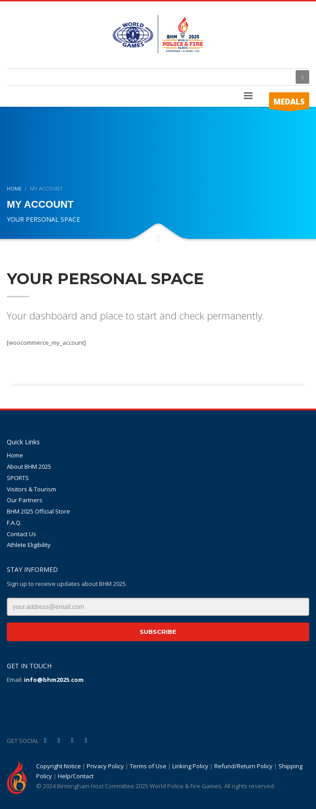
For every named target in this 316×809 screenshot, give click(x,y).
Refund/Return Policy (243, 766)
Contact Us (21, 534)
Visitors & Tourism (31, 489)
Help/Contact (76, 776)
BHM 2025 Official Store (38, 511)
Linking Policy (190, 766)
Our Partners (24, 500)
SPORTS (18, 478)
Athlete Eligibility (29, 545)
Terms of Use (148, 766)
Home (15, 455)
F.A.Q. (14, 523)
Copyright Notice (58, 766)
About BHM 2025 (29, 466)
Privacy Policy (105, 766)
